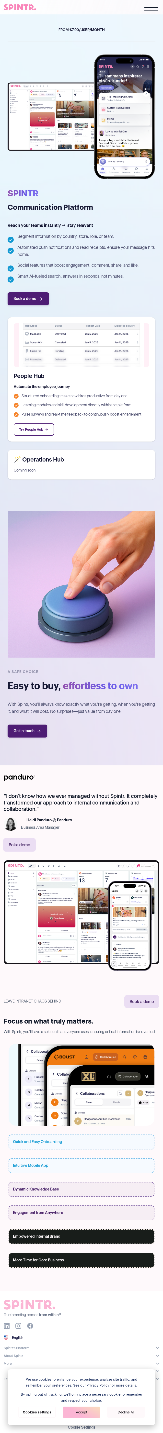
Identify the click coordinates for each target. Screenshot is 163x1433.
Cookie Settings (81, 1427)
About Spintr (13, 1356)
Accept (81, 1412)
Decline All (126, 1412)
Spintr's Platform (16, 1348)
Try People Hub (34, 429)
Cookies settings (37, 1412)
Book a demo (28, 298)
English (17, 1337)
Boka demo (19, 845)
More (8, 1364)
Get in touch (27, 730)
